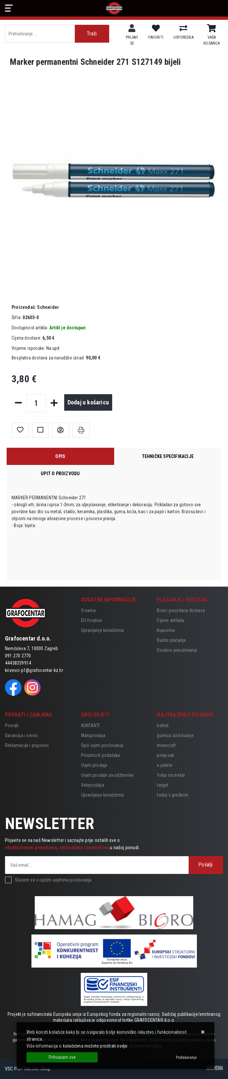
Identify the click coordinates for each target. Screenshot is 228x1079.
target (162, 785)
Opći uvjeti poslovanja (102, 745)
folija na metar (171, 775)
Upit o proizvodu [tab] (60, 473)
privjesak (165, 755)
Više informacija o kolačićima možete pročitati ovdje (76, 1046)
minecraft (166, 745)
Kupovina (166, 630)
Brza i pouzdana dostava (181, 610)
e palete (164, 765)
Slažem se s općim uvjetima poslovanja (53, 880)
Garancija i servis (21, 735)
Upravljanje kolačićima (102, 630)
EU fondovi (91, 620)
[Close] (62, 1057)
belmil (162, 725)
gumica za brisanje (175, 735)
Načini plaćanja (171, 640)
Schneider (35, 307)
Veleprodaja (92, 785)
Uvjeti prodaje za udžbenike (107, 775)
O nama (88, 610)
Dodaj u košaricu (88, 402)
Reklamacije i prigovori (27, 745)
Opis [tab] (60, 456)
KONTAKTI (90, 725)
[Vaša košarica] (211, 28)
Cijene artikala (170, 620)
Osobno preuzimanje (177, 650)
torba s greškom (172, 795)
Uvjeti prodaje (94, 765)
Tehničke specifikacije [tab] (168, 456)
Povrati (12, 725)
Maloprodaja (93, 735)
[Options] (186, 1057)
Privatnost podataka (100, 755)
